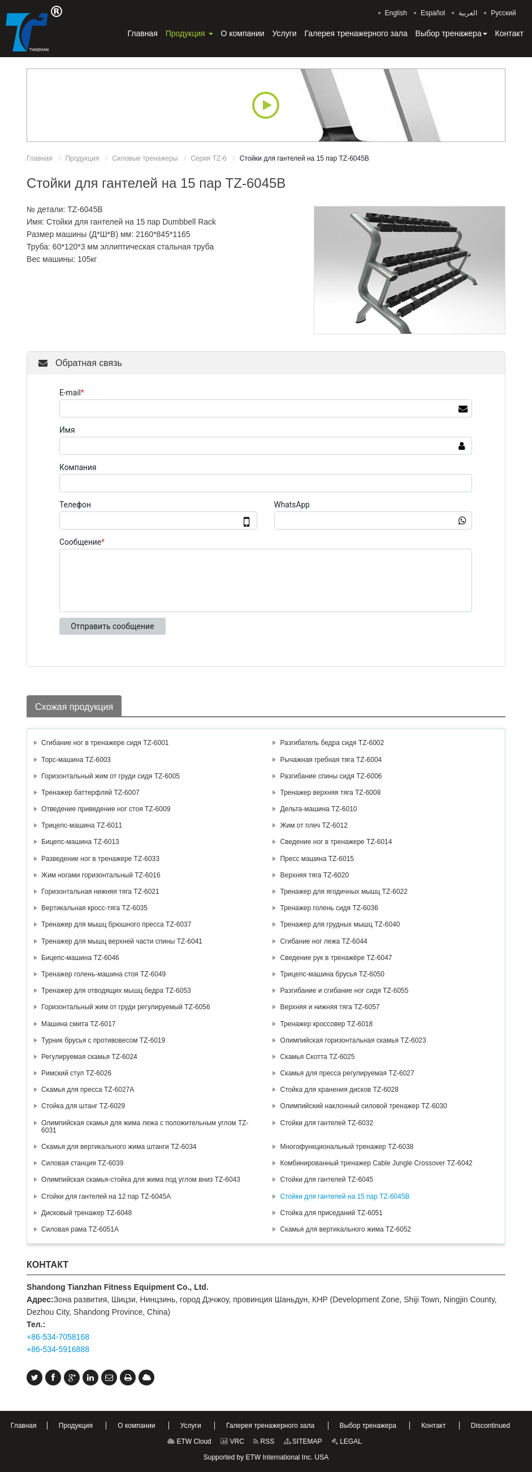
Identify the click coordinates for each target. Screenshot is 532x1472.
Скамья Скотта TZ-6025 (317, 1057)
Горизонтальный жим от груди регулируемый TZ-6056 (125, 1007)
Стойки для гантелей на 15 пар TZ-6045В (344, 1196)
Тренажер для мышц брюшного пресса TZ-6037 (116, 924)
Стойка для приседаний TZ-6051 (331, 1213)
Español (433, 13)
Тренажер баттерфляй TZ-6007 (90, 793)
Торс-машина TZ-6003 (76, 760)
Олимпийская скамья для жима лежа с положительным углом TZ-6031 (145, 1126)
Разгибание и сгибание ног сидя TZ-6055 (344, 991)
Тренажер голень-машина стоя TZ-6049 (103, 974)
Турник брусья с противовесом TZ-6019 (103, 1040)
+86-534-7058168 (58, 1336)
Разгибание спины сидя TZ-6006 (331, 776)
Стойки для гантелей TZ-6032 (326, 1123)
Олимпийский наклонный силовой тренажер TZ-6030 (363, 1106)
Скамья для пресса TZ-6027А (87, 1090)
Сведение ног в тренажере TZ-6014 (336, 842)
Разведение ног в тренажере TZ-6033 (100, 859)
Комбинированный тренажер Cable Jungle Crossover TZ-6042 (376, 1163)
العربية (468, 13)
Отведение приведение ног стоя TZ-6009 (105, 809)
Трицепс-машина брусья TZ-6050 (332, 974)
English (396, 13)
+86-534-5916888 (58, 1349)
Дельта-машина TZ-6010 (318, 809)
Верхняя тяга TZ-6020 (314, 875)
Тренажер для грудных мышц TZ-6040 (340, 924)
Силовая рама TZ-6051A (80, 1229)
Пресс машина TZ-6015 (317, 859)
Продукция (82, 158)
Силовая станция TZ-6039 (82, 1163)
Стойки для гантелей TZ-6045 (326, 1179)
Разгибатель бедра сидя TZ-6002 (332, 743)
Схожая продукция (74, 707)
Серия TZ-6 (209, 158)
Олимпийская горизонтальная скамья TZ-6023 (353, 1040)
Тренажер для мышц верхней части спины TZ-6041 (121, 941)
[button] (189, 33)
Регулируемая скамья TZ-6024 (89, 1057)
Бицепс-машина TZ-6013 (80, 842)
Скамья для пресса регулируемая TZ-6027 (347, 1073)
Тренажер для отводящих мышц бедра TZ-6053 (116, 991)
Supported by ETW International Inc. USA (266, 1457)
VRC (232, 1441)
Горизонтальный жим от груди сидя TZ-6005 (110, 776)
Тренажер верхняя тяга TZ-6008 (330, 793)
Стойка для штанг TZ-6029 (83, 1106)
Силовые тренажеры (145, 158)
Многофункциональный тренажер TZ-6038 (346, 1147)
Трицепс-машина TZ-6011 (81, 825)
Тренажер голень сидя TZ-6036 (329, 908)
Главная (40, 158)
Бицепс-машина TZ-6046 (80, 958)
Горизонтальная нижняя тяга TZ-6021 (100, 892)
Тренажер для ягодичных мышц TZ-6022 (343, 892)
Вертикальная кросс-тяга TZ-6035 (94, 908)
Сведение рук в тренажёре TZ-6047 (336, 958)
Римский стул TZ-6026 (76, 1073)
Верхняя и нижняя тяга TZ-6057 (329, 1007)
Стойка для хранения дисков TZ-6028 (339, 1090)
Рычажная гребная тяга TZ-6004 (331, 760)
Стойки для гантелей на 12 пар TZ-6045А (106, 1196)
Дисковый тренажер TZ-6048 (86, 1213)
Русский (503, 13)
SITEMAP (303, 1441)
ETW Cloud (189, 1441)
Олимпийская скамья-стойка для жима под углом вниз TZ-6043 (140, 1179)
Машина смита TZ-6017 (78, 1024)
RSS (263, 1441)
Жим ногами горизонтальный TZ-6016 (101, 875)
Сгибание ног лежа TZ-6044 (323, 941)
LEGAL (346, 1441)
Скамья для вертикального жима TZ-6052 (345, 1229)
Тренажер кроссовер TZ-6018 (326, 1024)
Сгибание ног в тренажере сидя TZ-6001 (105, 743)
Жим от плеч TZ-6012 (313, 825)
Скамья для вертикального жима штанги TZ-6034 (118, 1147)
